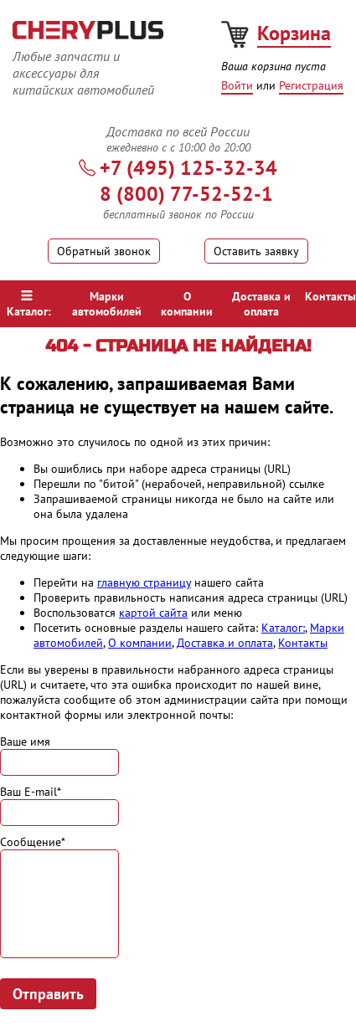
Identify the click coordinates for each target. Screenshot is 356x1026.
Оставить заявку (256, 251)
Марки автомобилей (107, 304)
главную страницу (144, 582)
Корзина (294, 33)
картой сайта (153, 612)
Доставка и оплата (261, 304)
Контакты (330, 296)
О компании (187, 304)
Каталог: (29, 304)
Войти (237, 85)
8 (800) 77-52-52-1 (186, 194)
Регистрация (311, 85)
